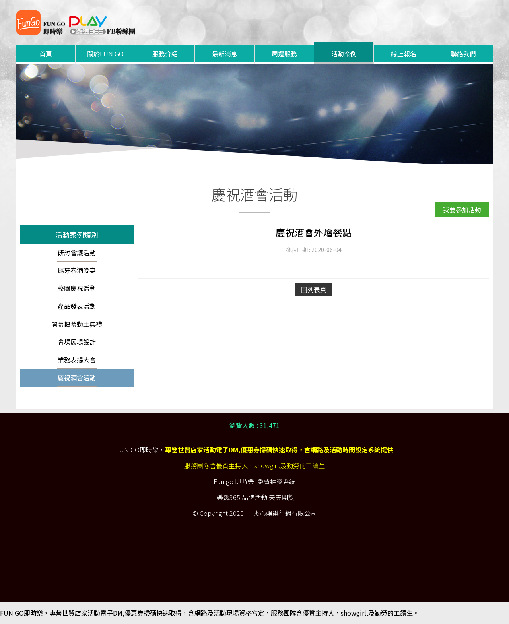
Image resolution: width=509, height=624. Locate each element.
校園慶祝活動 (77, 288)
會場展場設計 (77, 342)
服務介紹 (165, 53)
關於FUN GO (105, 53)
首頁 (45, 53)
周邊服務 (284, 53)
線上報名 (403, 53)
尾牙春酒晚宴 (77, 270)
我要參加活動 (462, 209)
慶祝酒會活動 (77, 377)
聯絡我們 (463, 53)
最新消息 (224, 53)
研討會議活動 (77, 252)
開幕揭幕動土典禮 (76, 324)
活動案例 (344, 53)
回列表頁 (313, 289)
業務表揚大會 (77, 359)
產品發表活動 (77, 306)
